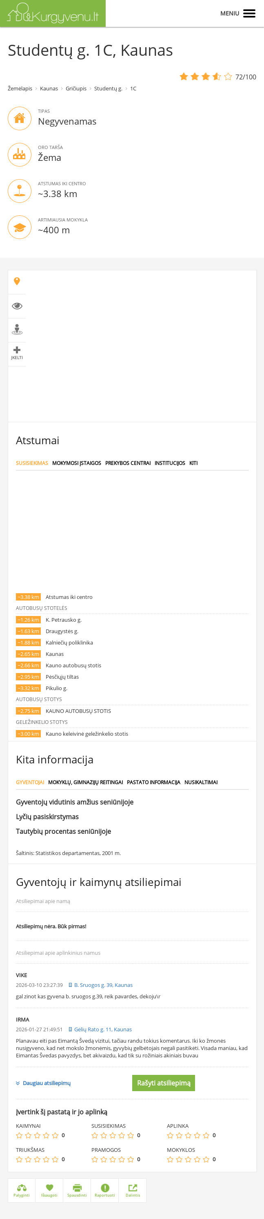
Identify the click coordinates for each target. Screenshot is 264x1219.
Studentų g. (108, 88)
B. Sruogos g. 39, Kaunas (103, 985)
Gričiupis (76, 88)
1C (133, 88)
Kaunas (49, 88)
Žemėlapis (20, 88)
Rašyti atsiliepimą (164, 1083)
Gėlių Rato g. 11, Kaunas (103, 1029)
